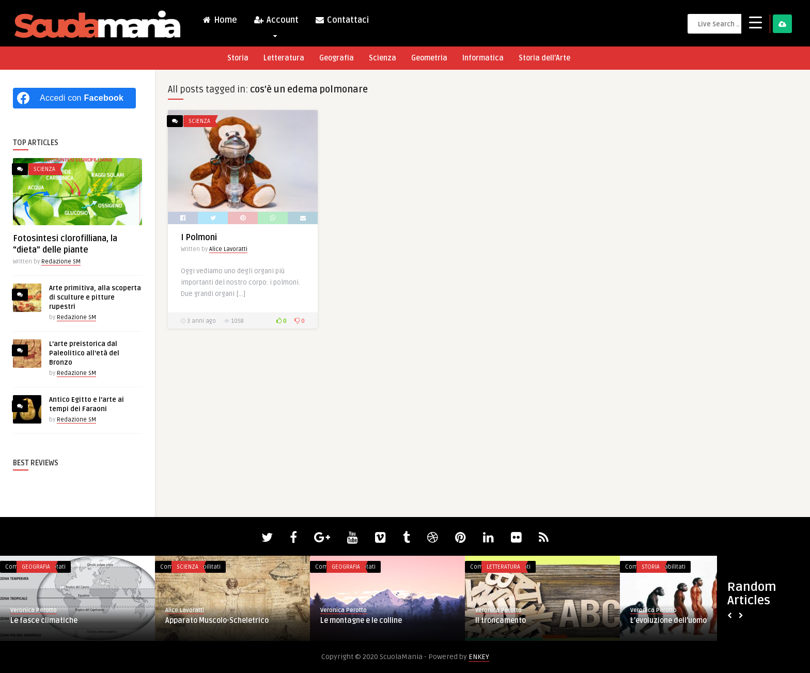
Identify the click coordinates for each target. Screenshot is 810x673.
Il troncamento (500, 620)
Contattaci (342, 20)
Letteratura (283, 58)
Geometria (429, 58)
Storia (237, 58)
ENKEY (479, 656)
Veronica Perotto (33, 610)
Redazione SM (61, 261)
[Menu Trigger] (755, 22)
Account (276, 22)
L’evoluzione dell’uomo (668, 620)
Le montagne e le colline (361, 620)
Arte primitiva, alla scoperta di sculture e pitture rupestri (95, 297)
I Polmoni (199, 237)
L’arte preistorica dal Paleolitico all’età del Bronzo (84, 353)
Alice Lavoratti (228, 249)
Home (219, 20)
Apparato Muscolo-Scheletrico (217, 620)
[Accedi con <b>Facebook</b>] (74, 98)
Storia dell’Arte (544, 58)
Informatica (483, 58)
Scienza (382, 58)
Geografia (336, 58)
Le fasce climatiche (43, 620)
